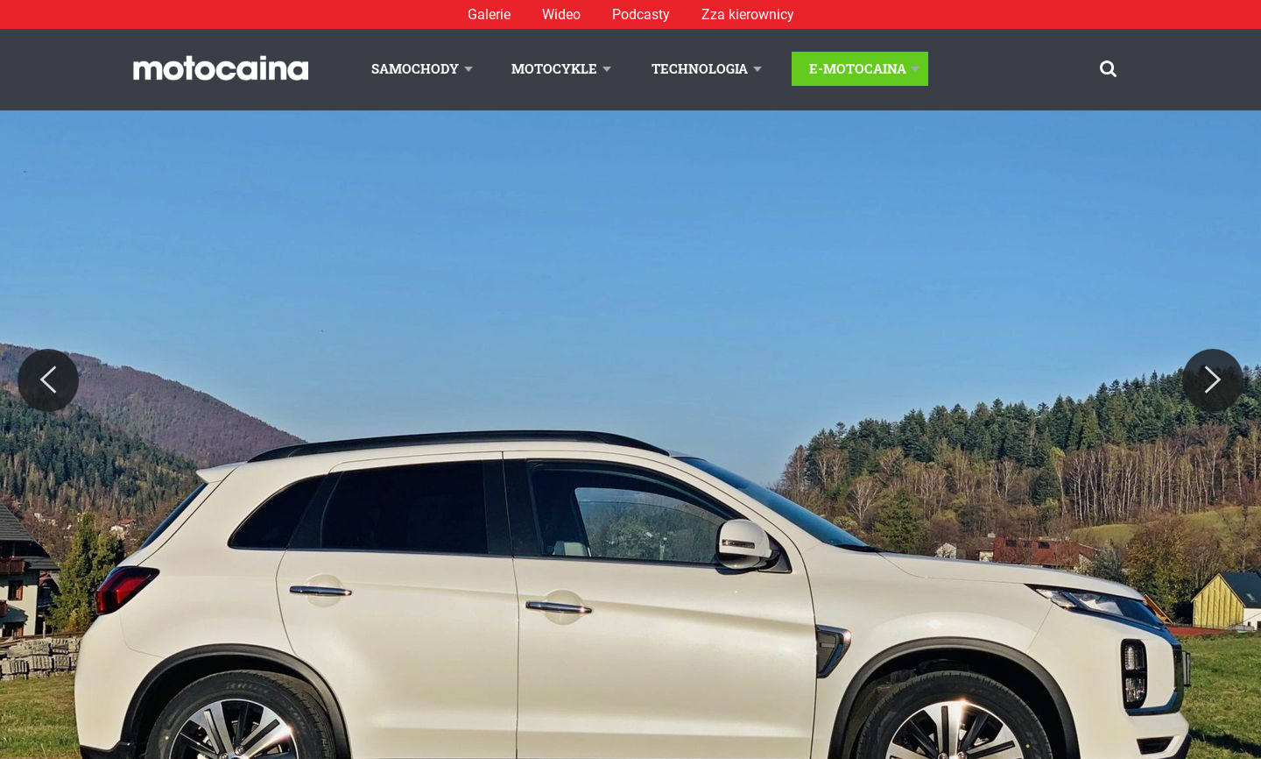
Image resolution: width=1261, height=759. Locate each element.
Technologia (700, 68)
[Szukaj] (1108, 68)
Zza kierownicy (747, 14)
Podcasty (641, 14)
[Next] (1212, 380)
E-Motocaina (857, 68)
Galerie (489, 14)
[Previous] (48, 380)
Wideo (561, 14)
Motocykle (554, 68)
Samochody (415, 68)
